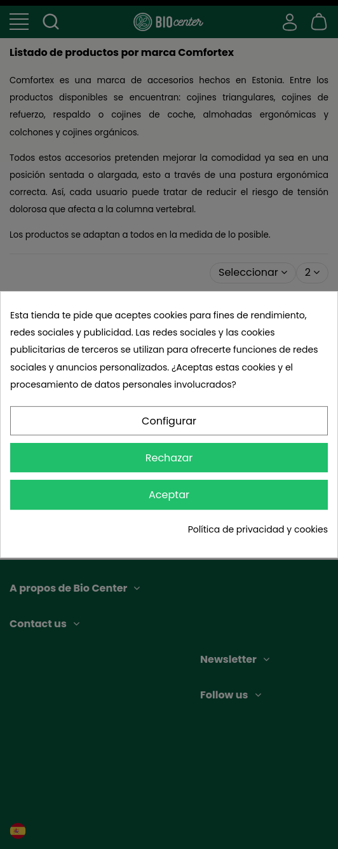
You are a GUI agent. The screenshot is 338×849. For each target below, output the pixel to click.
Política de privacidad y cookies (258, 529)
